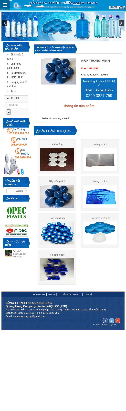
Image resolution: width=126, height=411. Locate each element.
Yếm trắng (57, 144)
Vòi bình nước (57, 257)
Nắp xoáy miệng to (100, 219)
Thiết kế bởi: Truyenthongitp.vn (104, 328)
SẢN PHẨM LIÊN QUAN (55, 131)
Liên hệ (88, 297)
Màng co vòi (100, 144)
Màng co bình (100, 182)
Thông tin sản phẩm (78, 106)
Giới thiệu (53, 297)
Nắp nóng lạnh (57, 219)
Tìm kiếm (13, 97)
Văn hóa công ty (72, 297)
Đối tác (14, 198)
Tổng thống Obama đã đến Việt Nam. (19, 254)
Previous (4, 25)
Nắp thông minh (52, 50)
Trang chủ (41, 47)
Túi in (11, 91)
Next (121, 25)
